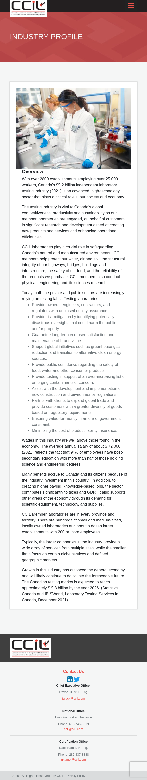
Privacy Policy (76, 776)
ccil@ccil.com (73, 729)
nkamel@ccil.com (73, 759)
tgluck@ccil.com (73, 698)
